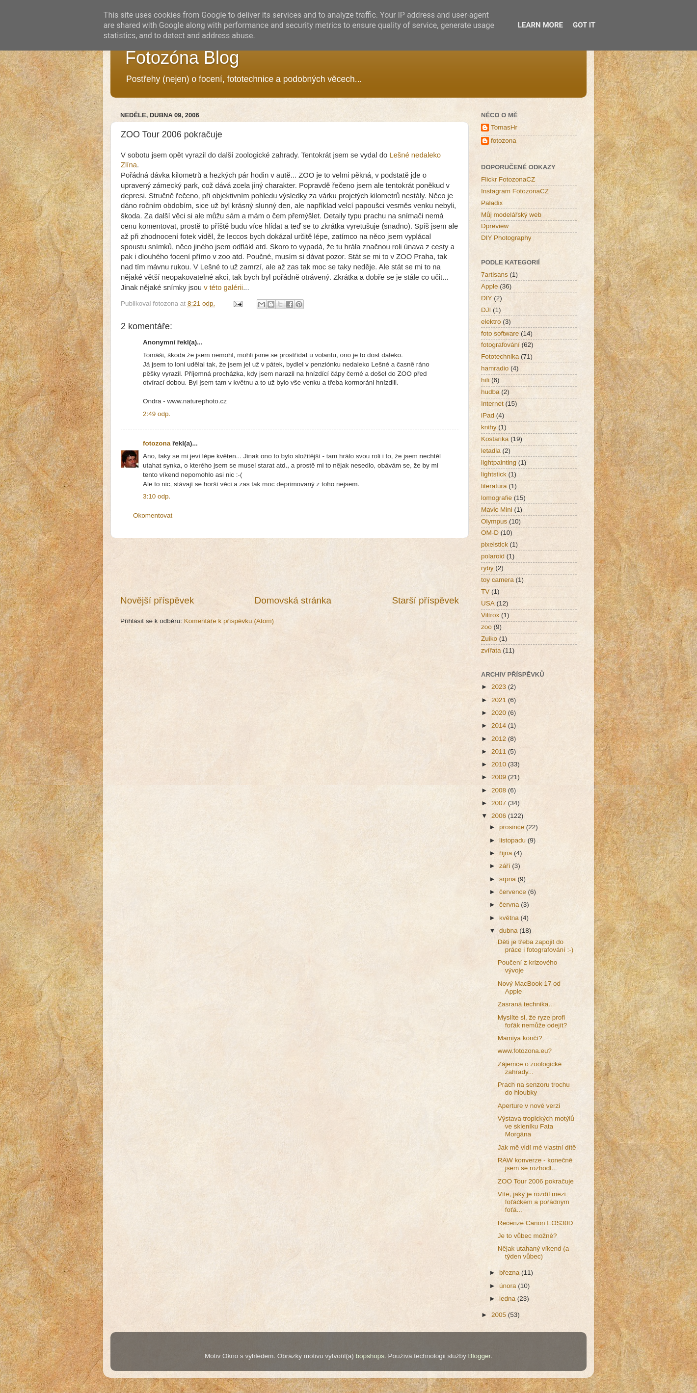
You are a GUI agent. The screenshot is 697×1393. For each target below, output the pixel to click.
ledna (508, 1298)
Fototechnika (500, 356)
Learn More (540, 25)
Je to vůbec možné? (527, 1235)
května (510, 917)
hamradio (495, 368)
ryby (487, 568)
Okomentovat (152, 515)
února (508, 1285)
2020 (499, 712)
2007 (499, 803)
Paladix (492, 203)
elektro (491, 321)
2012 (499, 738)
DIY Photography (506, 237)
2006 (499, 815)
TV (485, 591)
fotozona (156, 443)
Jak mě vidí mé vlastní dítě (537, 1147)
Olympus (494, 521)
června (510, 904)
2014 (499, 725)
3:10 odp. (156, 496)
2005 (499, 1314)
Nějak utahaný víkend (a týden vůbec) (533, 1252)
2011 (499, 751)
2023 (499, 686)
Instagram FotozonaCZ (515, 191)
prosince (512, 827)
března (510, 1272)
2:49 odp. (156, 414)
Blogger (479, 1356)
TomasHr (504, 127)
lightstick (494, 474)
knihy (489, 427)
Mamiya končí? (520, 1038)
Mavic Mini (496, 509)
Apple (489, 286)
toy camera (497, 579)
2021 (499, 700)
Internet (492, 403)
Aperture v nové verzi (529, 1105)
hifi (485, 380)
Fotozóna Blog (182, 58)
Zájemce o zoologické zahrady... (530, 1068)
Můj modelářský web (511, 214)
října (506, 853)
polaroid (493, 556)
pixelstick (494, 544)
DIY (486, 298)
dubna (509, 930)
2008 (499, 790)
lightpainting (498, 462)
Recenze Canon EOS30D (535, 1223)
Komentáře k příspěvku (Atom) (229, 621)
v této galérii (223, 287)
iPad (487, 415)
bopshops (370, 1356)
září (505, 865)
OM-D (490, 532)
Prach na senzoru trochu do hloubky (534, 1088)
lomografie (496, 497)
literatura (494, 486)
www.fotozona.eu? (525, 1050)
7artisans (494, 274)
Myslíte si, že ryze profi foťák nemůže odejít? (532, 1021)
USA (488, 603)
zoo (486, 627)
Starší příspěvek (425, 600)
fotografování (500, 344)
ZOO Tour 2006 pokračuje (536, 1181)
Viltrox (490, 615)
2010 (499, 764)
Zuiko (489, 638)
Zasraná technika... (526, 1004)
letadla (491, 450)
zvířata (491, 650)
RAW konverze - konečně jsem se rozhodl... (535, 1164)
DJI (486, 310)
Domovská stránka (293, 600)
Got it (584, 25)
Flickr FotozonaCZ (508, 179)
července (513, 891)
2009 (499, 777)
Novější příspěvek (157, 600)
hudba (490, 391)
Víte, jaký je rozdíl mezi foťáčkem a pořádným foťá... (533, 1201)
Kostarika (495, 439)
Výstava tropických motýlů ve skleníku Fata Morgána (536, 1126)
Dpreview (495, 226)
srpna (508, 879)
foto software (500, 333)
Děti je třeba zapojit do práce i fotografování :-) (536, 945)
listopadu (513, 840)
